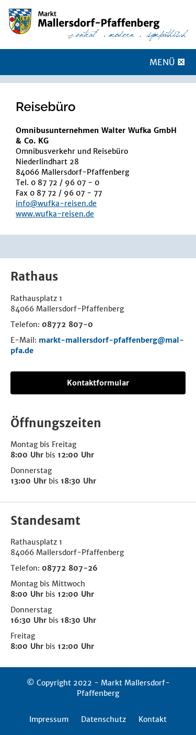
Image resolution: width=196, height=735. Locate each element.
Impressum (48, 719)
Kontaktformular (98, 383)
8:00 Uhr (26, 455)
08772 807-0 (67, 324)
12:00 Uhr (75, 455)
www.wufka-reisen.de (55, 214)
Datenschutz (103, 719)
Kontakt (153, 719)
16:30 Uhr (28, 620)
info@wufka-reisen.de (56, 203)
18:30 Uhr (78, 481)
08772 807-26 (70, 568)
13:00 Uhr (28, 481)
